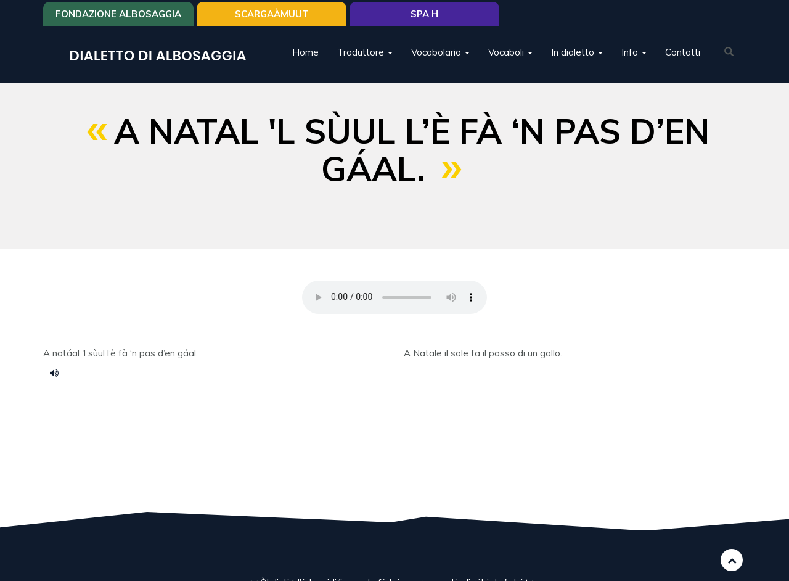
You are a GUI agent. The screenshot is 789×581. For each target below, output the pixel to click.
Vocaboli (510, 52)
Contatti (682, 52)
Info (634, 52)
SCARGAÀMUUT (272, 14)
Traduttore (365, 52)
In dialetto (577, 52)
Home (305, 52)
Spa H (424, 14)
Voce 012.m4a (58, 372)
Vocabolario (440, 52)
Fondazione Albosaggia (118, 14)
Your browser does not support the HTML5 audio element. (394, 297)
